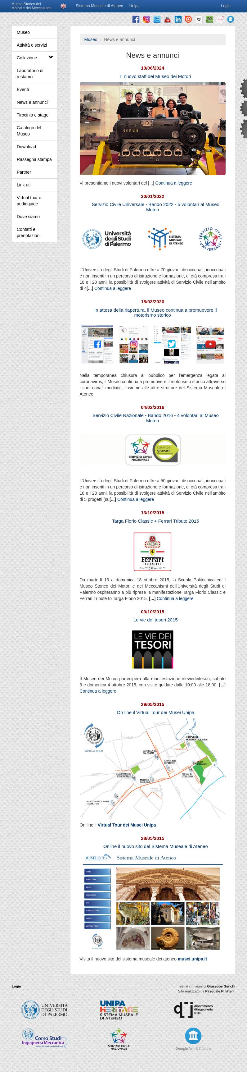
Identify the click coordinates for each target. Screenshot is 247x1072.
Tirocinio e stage (32, 114)
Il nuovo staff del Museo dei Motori (155, 76)
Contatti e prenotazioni (28, 232)
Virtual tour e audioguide (29, 200)
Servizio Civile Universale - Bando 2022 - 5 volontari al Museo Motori (155, 207)
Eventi (23, 89)
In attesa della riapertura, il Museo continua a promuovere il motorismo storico (155, 312)
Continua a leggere (173, 183)
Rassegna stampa (34, 159)
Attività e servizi (32, 45)
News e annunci (32, 102)
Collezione (35, 57)
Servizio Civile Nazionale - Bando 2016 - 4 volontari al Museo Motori (155, 418)
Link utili (25, 184)
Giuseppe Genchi (221, 986)
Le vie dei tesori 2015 (155, 619)
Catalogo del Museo (29, 130)
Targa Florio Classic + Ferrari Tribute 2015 (155, 521)
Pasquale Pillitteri (219, 991)
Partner (24, 172)
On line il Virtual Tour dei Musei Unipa (156, 712)
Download (26, 146)
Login (16, 986)
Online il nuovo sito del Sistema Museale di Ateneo (155, 846)
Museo (23, 32)
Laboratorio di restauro (30, 73)
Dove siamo (28, 216)
